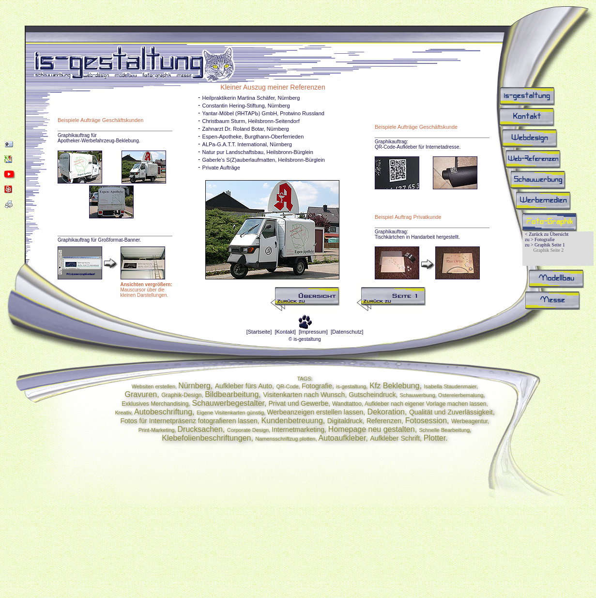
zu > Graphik (537, 244)
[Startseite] (259, 332)
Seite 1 (557, 244)
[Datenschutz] (347, 332)
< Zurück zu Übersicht (546, 234)
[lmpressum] (313, 332)
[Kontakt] (285, 332)
